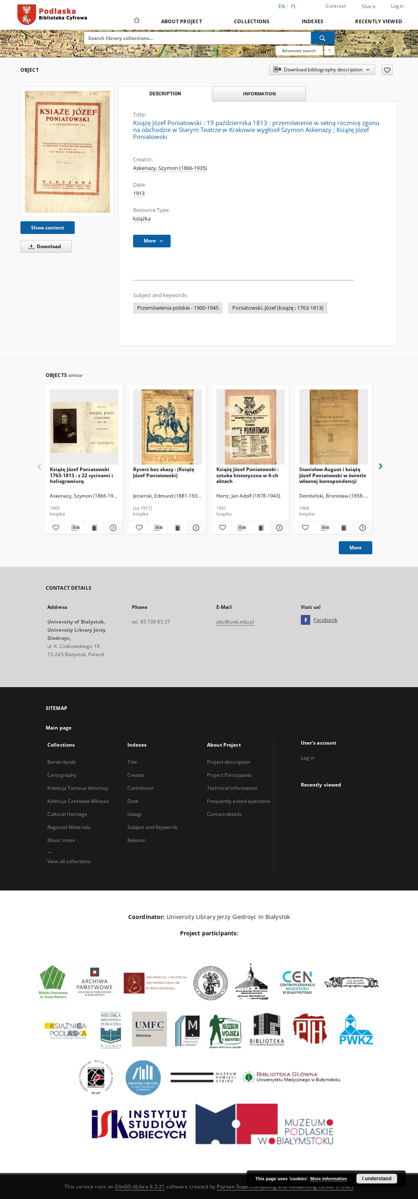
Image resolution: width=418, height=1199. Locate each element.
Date (132, 801)
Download (43, 246)
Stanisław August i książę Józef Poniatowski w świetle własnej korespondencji (332, 475)
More (355, 547)
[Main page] (136, 21)
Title (132, 761)
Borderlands (61, 761)
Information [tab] (259, 93)
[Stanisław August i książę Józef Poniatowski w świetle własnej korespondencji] (334, 427)
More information (328, 1178)
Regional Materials (69, 827)
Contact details (224, 814)
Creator (136, 774)
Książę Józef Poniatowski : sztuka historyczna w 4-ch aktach (247, 475)
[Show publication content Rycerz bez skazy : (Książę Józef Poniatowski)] (177, 527)
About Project (181, 21)
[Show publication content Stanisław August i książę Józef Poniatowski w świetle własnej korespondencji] (343, 527)
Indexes (313, 21)
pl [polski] (294, 6)
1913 (139, 193)
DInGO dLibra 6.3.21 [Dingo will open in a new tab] (140, 1186)
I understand (376, 1178)
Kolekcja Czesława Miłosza (78, 801)
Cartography (61, 774)
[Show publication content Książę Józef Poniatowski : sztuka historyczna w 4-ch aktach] (260, 527)
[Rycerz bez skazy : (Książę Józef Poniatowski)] (167, 427)
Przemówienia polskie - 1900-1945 (177, 307)
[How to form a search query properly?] (329, 50)
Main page (58, 727)
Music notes (61, 840)
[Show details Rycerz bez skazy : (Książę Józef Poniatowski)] (195, 527)
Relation (136, 840)
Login (397, 5)
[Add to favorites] (387, 69)
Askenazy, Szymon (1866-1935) (170, 168)
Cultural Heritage (67, 814)
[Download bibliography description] (74, 527)
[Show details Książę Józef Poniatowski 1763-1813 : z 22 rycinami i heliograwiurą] (111, 527)
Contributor (140, 788)
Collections (252, 21)
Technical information (232, 788)
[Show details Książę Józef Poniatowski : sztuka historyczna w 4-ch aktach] (278, 527)
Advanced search (299, 50)
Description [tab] (165, 94)
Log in (308, 757)
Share (369, 6)
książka (142, 218)
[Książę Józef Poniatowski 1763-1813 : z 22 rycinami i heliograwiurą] (84, 427)
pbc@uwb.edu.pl (235, 621)
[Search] (323, 37)
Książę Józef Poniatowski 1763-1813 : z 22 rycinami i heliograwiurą (81, 475)
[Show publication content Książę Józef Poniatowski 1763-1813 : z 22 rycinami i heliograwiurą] (93, 527)
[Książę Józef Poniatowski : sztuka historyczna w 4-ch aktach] (251, 427)
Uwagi (134, 814)
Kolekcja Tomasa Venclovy (77, 788)
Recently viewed (378, 21)
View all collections (69, 861)
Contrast (336, 5)
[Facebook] (305, 620)
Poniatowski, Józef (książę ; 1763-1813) (277, 307)
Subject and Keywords (152, 827)
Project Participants (229, 774)
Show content (47, 227)
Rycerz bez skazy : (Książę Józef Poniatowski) (163, 472)
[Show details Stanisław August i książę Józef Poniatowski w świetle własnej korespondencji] (361, 527)
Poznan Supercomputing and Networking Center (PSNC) (285, 1186)
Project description (228, 761)
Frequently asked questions (238, 801)
